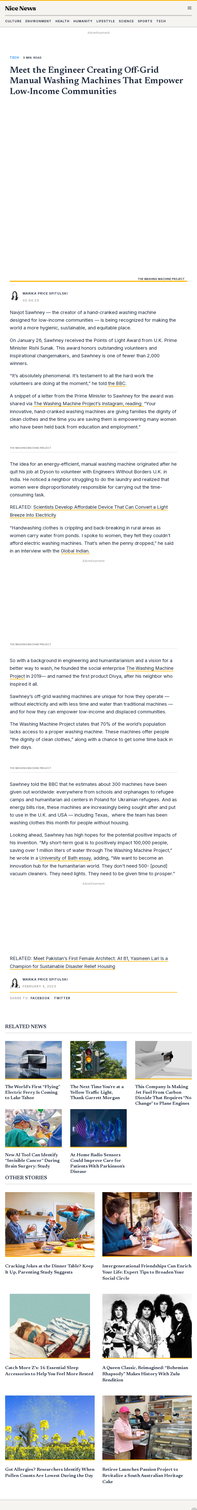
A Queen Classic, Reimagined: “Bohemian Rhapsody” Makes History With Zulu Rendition (145, 1208)
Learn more (176, 1470)
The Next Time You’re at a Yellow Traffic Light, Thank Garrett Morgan (96, 926)
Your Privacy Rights (95, 1476)
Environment (84, 1375)
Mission (141, 1375)
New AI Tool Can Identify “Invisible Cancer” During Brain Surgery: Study (30, 994)
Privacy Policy (86, 1468)
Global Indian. (75, 386)
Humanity (81, 1390)
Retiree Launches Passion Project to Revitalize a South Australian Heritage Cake (142, 1309)
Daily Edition (146, 1367)
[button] (41, 832)
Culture (79, 1367)
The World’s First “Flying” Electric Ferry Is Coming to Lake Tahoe (32, 926)
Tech (14, 64)
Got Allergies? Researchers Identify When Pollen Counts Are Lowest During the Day (47, 1309)
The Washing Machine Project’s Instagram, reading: (90, 239)
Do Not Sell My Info (91, 1461)
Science (79, 1405)
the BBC (117, 219)
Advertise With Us (151, 1390)
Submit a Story (148, 1382)
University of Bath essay (65, 692)
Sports (79, 1412)
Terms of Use (84, 1453)
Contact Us (83, 1446)
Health (78, 1382)
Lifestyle (81, 1397)
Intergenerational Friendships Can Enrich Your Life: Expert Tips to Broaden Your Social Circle (147, 1106)
